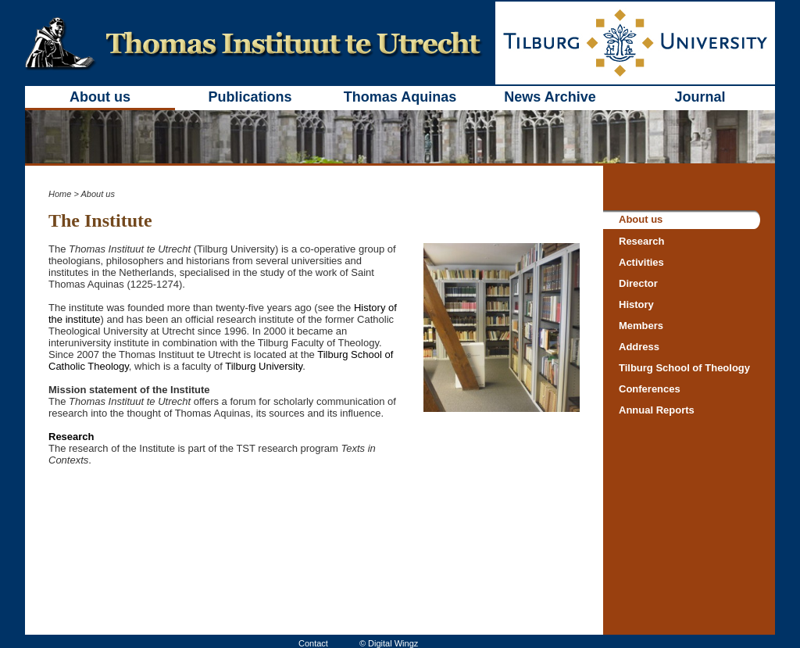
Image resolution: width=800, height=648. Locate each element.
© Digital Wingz (388, 643)
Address (639, 347)
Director (638, 283)
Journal (699, 97)
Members (641, 325)
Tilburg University (263, 366)
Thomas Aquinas (400, 97)
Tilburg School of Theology (684, 368)
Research (71, 436)
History (636, 304)
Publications (249, 97)
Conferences (649, 389)
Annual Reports (657, 410)
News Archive (549, 97)
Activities (641, 262)
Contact (313, 643)
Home (59, 194)
